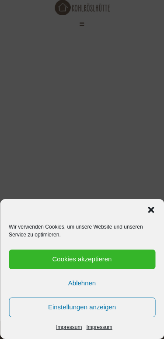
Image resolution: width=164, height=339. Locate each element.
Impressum (69, 327)
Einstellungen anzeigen (82, 307)
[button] (151, 209)
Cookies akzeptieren (82, 259)
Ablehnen (82, 283)
